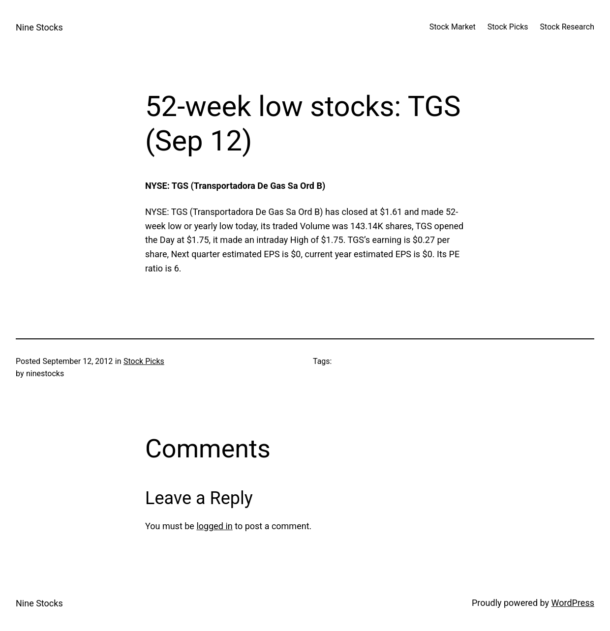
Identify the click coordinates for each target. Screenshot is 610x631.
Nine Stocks (39, 27)
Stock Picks (143, 361)
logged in (214, 526)
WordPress (572, 603)
